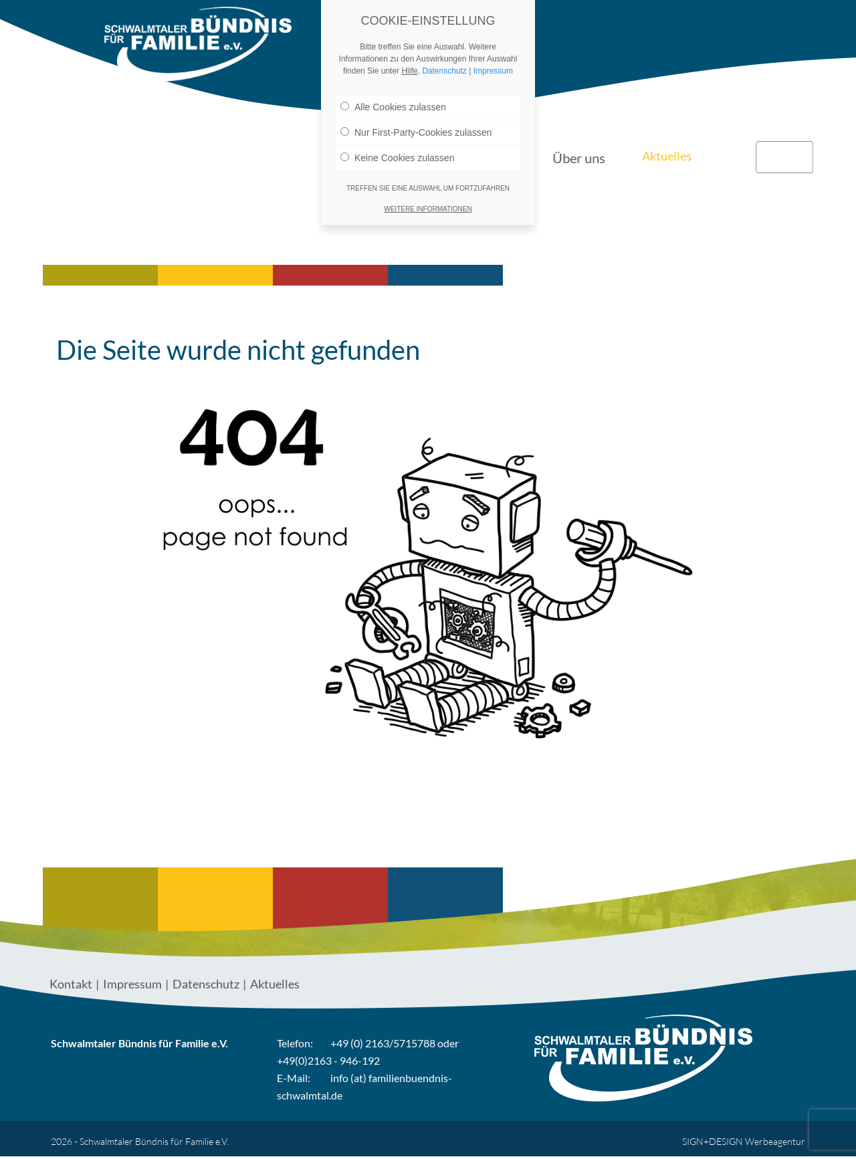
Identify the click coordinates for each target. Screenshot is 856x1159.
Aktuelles (666, 26)
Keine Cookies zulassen (397, 157)
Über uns (595, 26)
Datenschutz (206, 983)
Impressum (132, 983)
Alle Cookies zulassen (393, 107)
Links (728, 26)
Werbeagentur (775, 1141)
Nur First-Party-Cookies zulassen (416, 132)
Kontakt (784, 27)
